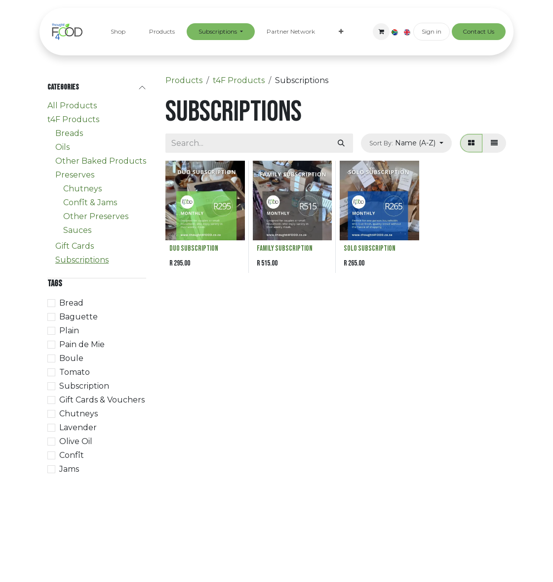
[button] (406, 143)
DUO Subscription (193, 248)
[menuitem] (118, 31)
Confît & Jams (90, 202)
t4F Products (73, 119)
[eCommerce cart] (381, 31)
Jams (69, 469)
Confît (71, 455)
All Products (72, 105)
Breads (69, 133)
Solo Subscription (369, 248)
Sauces (77, 230)
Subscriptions (82, 260)
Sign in (431, 31)
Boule (71, 358)
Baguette (78, 316)
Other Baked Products (100, 161)
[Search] (341, 143)
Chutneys (82, 188)
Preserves (74, 174)
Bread (71, 303)
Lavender (78, 427)
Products (183, 80)
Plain (69, 330)
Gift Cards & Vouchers (102, 399)
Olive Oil (75, 441)
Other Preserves (95, 216)
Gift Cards (74, 246)
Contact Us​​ (478, 31)
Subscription (84, 386)
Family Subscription (285, 248)
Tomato (74, 372)
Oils (62, 147)
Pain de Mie (82, 344)
